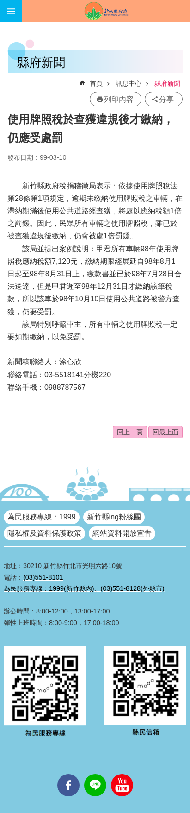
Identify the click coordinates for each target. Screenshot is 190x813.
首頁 (96, 83)
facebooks (68, 774)
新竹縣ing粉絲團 (114, 517)
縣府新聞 (167, 83)
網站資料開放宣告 (122, 533)
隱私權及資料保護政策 (44, 533)
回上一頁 (130, 432)
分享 (166, 99)
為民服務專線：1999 (41, 517)
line (95, 774)
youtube (122, 774)
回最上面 (165, 432)
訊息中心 (128, 83)
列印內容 (119, 99)
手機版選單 (11, 11)
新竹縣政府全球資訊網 (106, 11)
